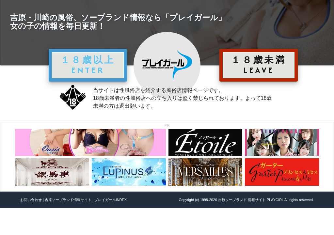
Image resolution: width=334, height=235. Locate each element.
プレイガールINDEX (110, 200)
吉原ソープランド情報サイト (68, 200)
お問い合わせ (31, 200)
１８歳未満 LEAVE (258, 65)
